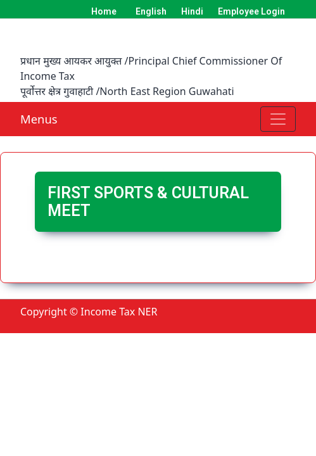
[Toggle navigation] (278, 119)
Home (104, 11)
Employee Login (251, 11)
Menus (39, 119)
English (151, 11)
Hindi (192, 11)
